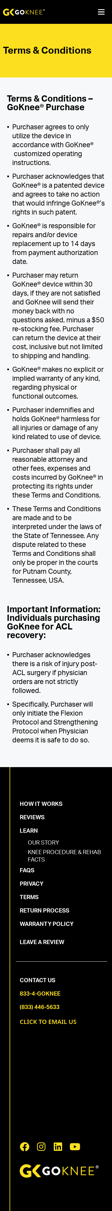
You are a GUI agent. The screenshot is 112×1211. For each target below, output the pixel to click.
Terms (29, 897)
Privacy (31, 884)
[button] (101, 12)
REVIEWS (32, 817)
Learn (29, 831)
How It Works (41, 804)
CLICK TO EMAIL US (48, 1021)
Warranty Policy (46, 924)
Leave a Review (42, 942)
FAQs (27, 870)
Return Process (44, 911)
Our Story (43, 843)
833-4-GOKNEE (40, 994)
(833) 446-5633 (39, 1007)
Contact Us (37, 980)
